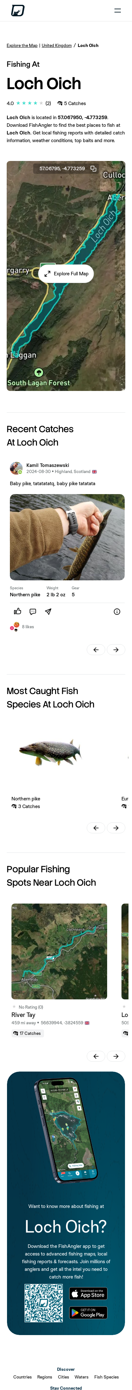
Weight (52, 588)
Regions (44, 1377)
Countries (22, 1377)
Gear (75, 588)
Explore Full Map (71, 273)
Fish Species (106, 1377)
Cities (63, 1377)
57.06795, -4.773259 (68, 168)
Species (16, 588)
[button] (66, 273)
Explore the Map (22, 45)
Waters (82, 1377)
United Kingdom (57, 45)
